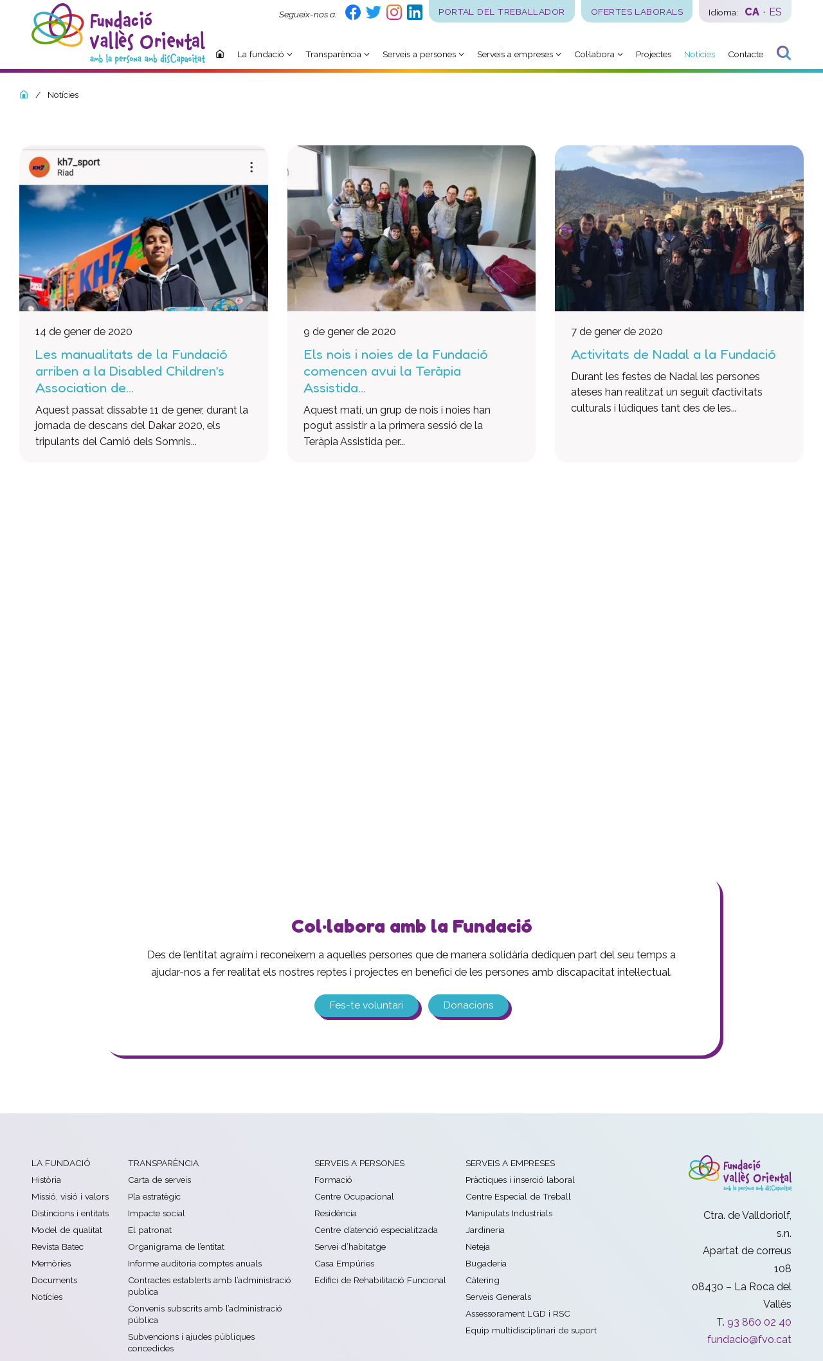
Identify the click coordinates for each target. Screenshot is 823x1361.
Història (46, 1181)
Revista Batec (58, 1248)
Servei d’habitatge (350, 1248)
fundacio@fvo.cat (749, 1341)
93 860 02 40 (759, 1323)
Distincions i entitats (70, 1214)
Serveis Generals (498, 1298)
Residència (335, 1214)
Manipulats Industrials (509, 1214)
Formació (333, 1181)
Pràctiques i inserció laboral (520, 1181)
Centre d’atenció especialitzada (376, 1231)
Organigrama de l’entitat (176, 1248)
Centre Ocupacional (354, 1197)
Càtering (483, 1281)
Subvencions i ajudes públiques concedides (191, 1343)
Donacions (469, 1006)
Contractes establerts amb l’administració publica (209, 1287)
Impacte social (156, 1214)
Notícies (47, 1298)
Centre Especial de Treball (518, 1197)
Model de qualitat (67, 1231)
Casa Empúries (344, 1264)
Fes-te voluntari (366, 1006)
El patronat (150, 1231)
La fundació (61, 1164)
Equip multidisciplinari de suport (531, 1331)
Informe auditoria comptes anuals (195, 1264)
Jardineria (485, 1231)
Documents (54, 1281)
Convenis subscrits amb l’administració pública (205, 1315)
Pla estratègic (154, 1197)
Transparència (163, 1164)
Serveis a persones (359, 1164)
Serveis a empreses (510, 1164)
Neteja (478, 1248)
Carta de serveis (159, 1181)
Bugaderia (486, 1264)
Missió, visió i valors (70, 1197)
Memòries (51, 1264)
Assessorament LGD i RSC (518, 1315)
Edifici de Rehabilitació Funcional (380, 1281)
